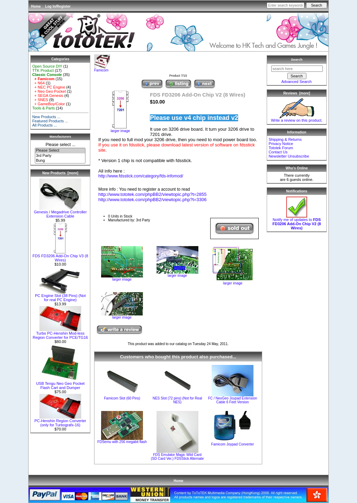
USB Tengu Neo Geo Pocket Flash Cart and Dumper (60, 384)
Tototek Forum (280, 148)
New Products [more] (60, 173)
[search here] (297, 69)
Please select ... (60, 144)
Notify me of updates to (297, 222)
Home (36, 6)
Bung (60, 160)
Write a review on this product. (296, 118)
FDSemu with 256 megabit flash (122, 442)
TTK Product (43, 70)
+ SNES (40, 100)
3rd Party (60, 155)
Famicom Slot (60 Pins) (122, 398)
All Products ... (44, 125)
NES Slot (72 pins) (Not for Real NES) (177, 400)
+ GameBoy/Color (48, 104)
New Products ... (46, 117)
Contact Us (277, 152)
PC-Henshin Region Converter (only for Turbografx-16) (60, 421)
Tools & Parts (43, 108)
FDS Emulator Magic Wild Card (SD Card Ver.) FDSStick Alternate (177, 456)
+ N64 (38, 83)
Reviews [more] (296, 93)
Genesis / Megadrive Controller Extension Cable (60, 212)
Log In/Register (58, 6)
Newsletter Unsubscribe (288, 156)
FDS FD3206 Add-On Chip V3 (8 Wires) (60, 256)
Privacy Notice (280, 144)
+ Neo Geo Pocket (49, 91)
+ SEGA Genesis (47, 95)
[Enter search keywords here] (285, 5)
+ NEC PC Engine (48, 87)
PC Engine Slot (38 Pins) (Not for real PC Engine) (60, 296)
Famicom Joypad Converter (232, 444)
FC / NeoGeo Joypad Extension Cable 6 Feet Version (232, 400)
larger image (122, 277)
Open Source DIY (47, 66)
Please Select (60, 150)
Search (297, 59)
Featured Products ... (50, 121)
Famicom (102, 68)
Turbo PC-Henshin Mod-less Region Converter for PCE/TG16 (60, 334)
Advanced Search (296, 81)
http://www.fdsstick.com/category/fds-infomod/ (140, 176)
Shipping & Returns (285, 139)
